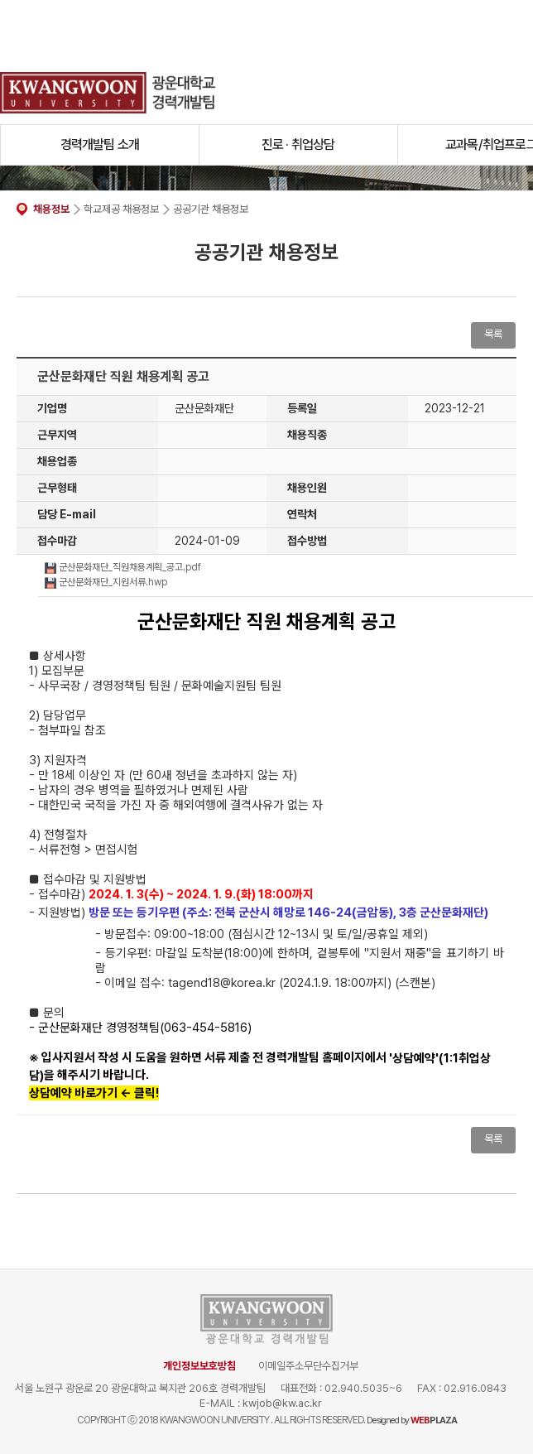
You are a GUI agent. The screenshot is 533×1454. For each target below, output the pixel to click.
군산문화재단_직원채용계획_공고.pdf (123, 567)
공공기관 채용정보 (210, 209)
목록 (493, 334)
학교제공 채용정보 (121, 209)
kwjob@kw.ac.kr (282, 1403)
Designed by (412, 1420)
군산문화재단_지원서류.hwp (106, 582)
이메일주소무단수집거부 (308, 1366)
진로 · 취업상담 (298, 144)
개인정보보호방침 (199, 1366)
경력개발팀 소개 (100, 144)
